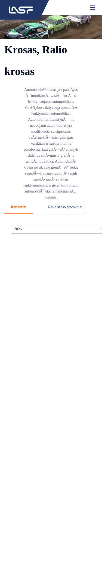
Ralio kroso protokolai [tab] (65, 207)
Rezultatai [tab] (18, 207)
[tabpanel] (51, 229)
